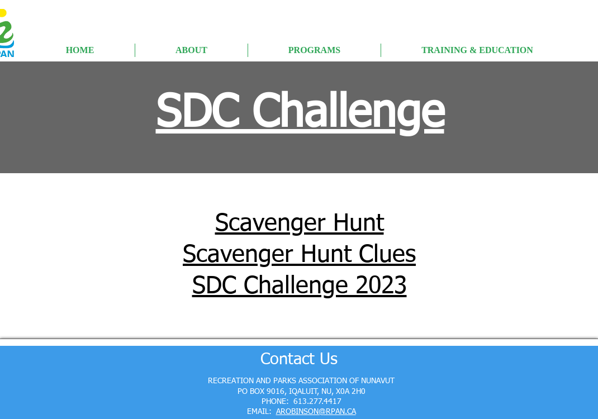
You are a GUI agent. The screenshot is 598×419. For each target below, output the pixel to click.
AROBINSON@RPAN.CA (316, 412)
